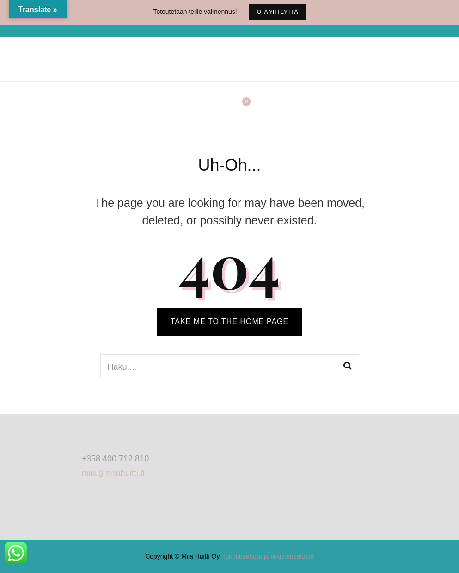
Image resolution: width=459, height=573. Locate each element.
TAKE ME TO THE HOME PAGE (229, 321)
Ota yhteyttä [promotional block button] (277, 12)
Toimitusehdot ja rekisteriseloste (267, 556)
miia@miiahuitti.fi (113, 473)
